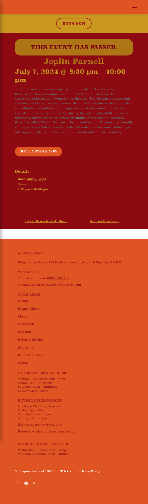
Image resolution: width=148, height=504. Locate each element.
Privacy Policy (89, 471)
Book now (74, 23)
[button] (132, 8)
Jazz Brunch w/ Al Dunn (46, 221)
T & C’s (66, 471)
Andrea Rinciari (104, 221)
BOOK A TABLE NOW (38, 151)
